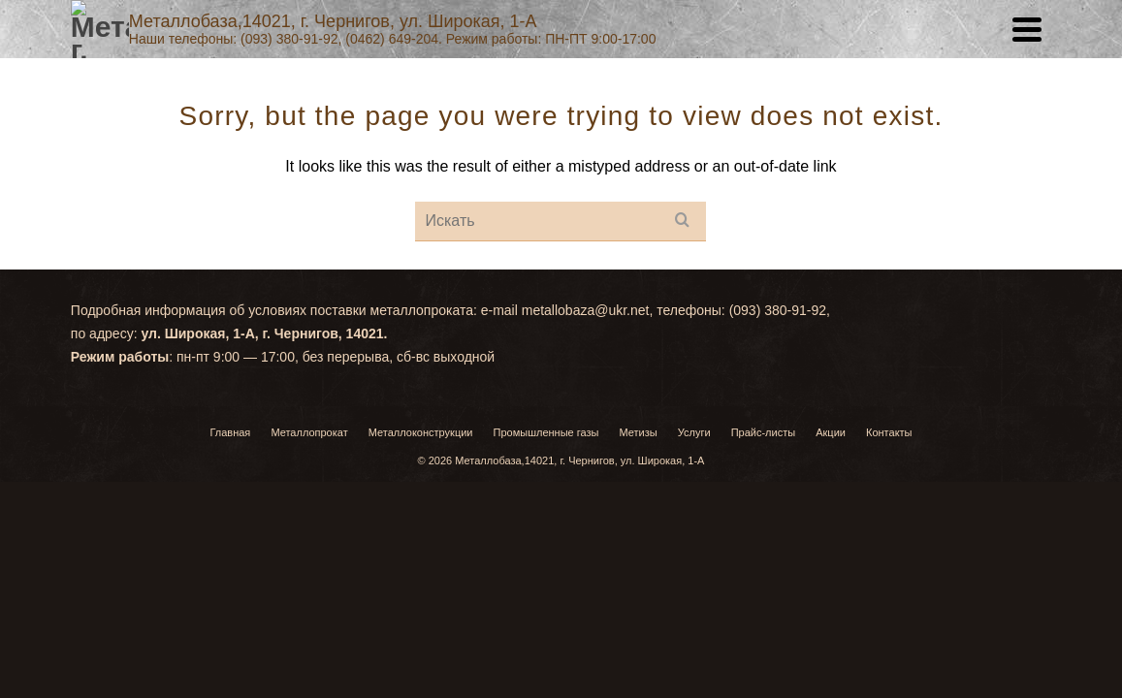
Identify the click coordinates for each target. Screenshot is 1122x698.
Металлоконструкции (421, 609)
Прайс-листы (566, 214)
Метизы (638, 609)
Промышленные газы (546, 609)
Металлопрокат (309, 609)
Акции (674, 214)
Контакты (767, 214)
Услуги (455, 214)
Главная (348, 214)
